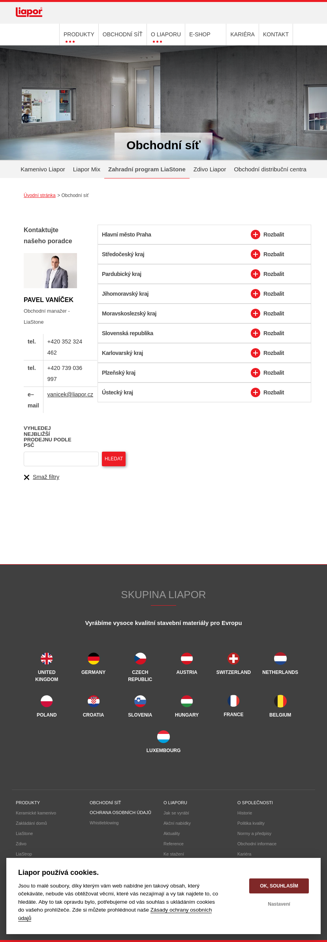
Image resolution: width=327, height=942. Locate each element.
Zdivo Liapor (210, 169)
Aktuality (172, 833)
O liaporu (175, 802)
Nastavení (279, 904)
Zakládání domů (31, 823)
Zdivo (21, 843)
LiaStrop (24, 854)
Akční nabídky (177, 823)
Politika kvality (251, 823)
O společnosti (255, 802)
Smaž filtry (41, 477)
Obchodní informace (256, 843)
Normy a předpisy (254, 833)
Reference (174, 843)
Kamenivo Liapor (43, 169)
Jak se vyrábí (176, 813)
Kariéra (244, 854)
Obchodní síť (105, 802)
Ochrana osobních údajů (120, 812)
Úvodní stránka (40, 195)
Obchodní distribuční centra (270, 169)
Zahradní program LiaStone (147, 169)
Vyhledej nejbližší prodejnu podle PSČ (47, 437)
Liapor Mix (86, 169)
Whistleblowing (104, 822)
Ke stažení (174, 854)
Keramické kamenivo (36, 813)
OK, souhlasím (279, 886)
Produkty (28, 802)
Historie (244, 813)
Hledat (114, 459)
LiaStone (24, 833)
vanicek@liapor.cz (70, 394)
